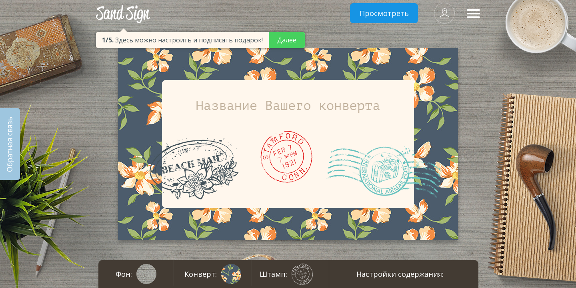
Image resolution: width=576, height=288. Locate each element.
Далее (286, 40)
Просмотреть (384, 13)
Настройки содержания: (400, 274)
